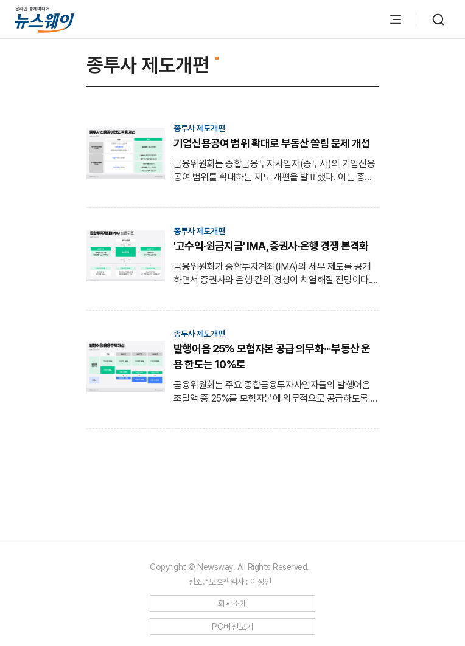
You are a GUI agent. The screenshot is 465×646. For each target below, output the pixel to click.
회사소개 (233, 603)
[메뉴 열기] (395, 19)
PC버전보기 (233, 626)
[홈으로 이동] (44, 19)
